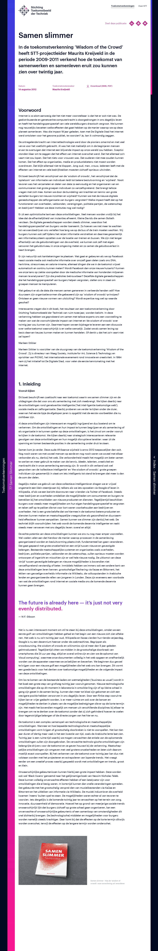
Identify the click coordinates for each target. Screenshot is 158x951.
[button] (154, 475)
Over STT (142, 6)
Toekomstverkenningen (122, 6)
